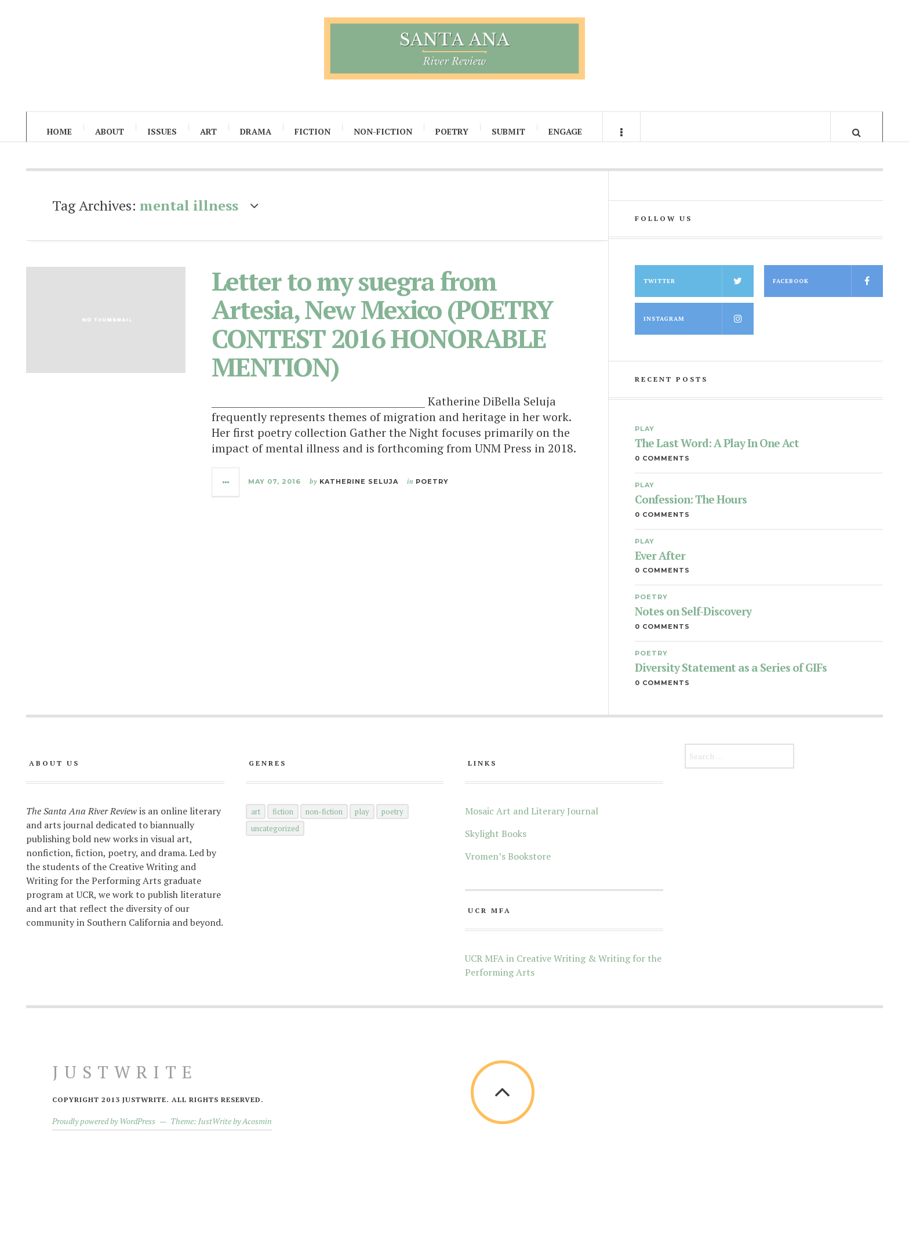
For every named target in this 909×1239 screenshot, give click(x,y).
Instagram (698, 329)
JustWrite (125, 1081)
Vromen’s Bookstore (508, 866)
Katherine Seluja (358, 492)
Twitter (698, 291)
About (109, 131)
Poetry (451, 131)
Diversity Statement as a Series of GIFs (731, 678)
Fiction (312, 131)
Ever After (660, 566)
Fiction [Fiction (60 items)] (282, 821)
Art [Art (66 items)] (255, 821)
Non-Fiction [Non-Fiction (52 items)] (324, 821)
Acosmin (257, 1130)
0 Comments (662, 468)
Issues (162, 131)
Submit (508, 131)
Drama (255, 131)
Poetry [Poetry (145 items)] (392, 821)
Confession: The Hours (691, 509)
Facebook (828, 291)
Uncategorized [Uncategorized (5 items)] (275, 838)
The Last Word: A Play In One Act (717, 453)
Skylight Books (495, 843)
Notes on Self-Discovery (693, 622)
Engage (565, 131)
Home (59, 131)
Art (208, 131)
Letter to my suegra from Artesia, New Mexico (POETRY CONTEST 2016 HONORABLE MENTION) (382, 333)
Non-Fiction (383, 131)
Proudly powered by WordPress (103, 1130)
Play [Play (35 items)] (362, 821)
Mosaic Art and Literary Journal (531, 820)
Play (645, 438)
